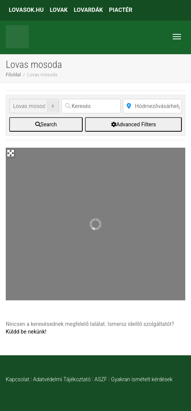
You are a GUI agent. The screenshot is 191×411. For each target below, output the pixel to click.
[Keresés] (91, 106)
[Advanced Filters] (133, 124)
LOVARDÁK (88, 9)
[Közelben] (152, 106)
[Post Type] (34, 106)
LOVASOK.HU (26, 9)
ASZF (101, 379)
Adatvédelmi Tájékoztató (61, 379)
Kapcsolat (17, 379)
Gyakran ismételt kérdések (142, 379)
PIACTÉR (120, 9)
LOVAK (59, 9)
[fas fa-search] (46, 124)
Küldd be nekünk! (26, 332)
